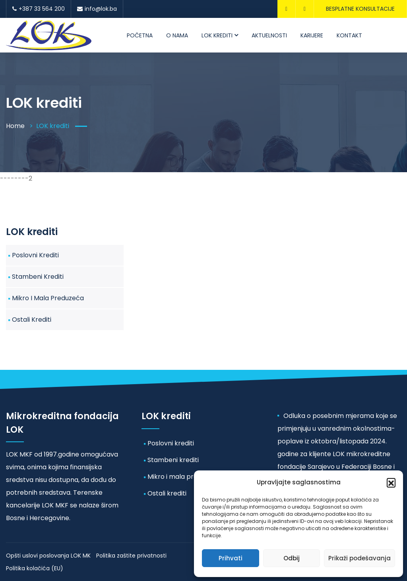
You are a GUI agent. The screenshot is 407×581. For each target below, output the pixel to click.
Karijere (311, 35)
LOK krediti (217, 35)
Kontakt (349, 35)
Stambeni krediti (38, 276)
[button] (391, 482)
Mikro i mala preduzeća (48, 298)
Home (15, 125)
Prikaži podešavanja (359, 558)
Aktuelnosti (269, 35)
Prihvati (230, 558)
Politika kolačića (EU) (34, 568)
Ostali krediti (31, 319)
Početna (140, 35)
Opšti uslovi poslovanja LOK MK (48, 556)
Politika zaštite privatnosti (131, 556)
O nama (177, 35)
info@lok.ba (97, 9)
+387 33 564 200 (38, 9)
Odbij (291, 558)
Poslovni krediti (35, 255)
